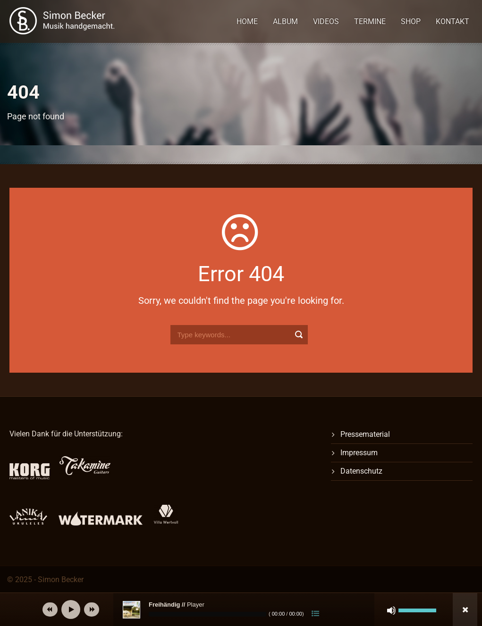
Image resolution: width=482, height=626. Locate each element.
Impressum (359, 452)
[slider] (207, 614)
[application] (255, 609)
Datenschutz (361, 471)
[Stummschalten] (391, 610)
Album (285, 21)
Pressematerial (365, 434)
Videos (326, 21)
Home (247, 21)
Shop (411, 21)
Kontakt (452, 21)
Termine (370, 21)
